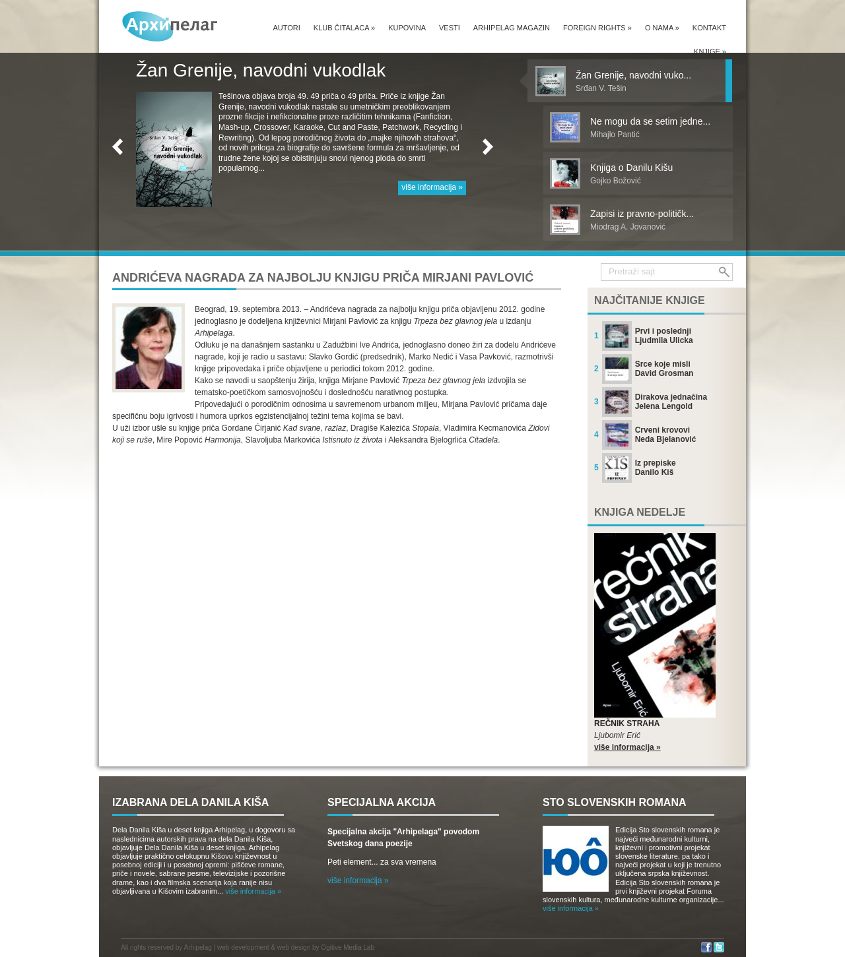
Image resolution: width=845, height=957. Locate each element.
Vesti (449, 28)
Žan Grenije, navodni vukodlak (261, 70)
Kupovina (407, 28)
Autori (286, 28)
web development (243, 947)
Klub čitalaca (344, 28)
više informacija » (432, 187)
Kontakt (709, 28)
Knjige (710, 51)
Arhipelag (198, 947)
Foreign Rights (597, 28)
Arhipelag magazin (511, 28)
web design (294, 947)
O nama (662, 28)
